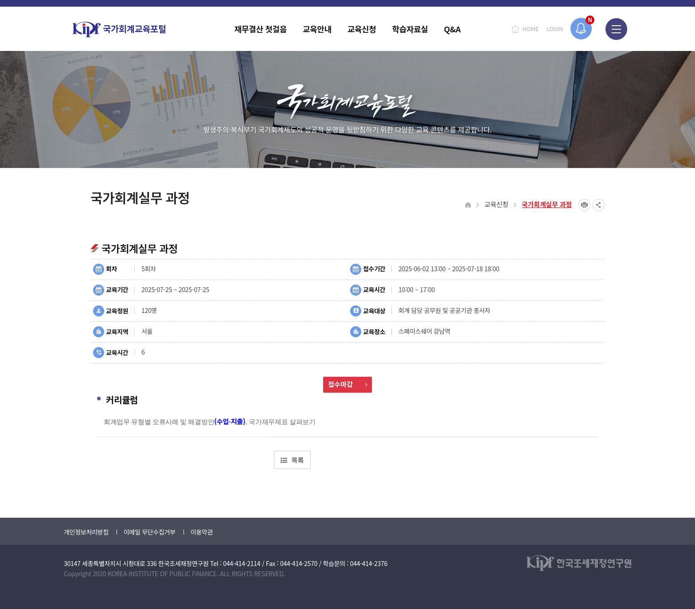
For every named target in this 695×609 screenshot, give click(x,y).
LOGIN (555, 28)
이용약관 (202, 531)
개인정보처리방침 (86, 531)
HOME (531, 28)
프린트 (584, 205)
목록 (292, 460)
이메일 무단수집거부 (150, 531)
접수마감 (347, 384)
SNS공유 (599, 205)
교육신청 (496, 204)
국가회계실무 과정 (547, 204)
